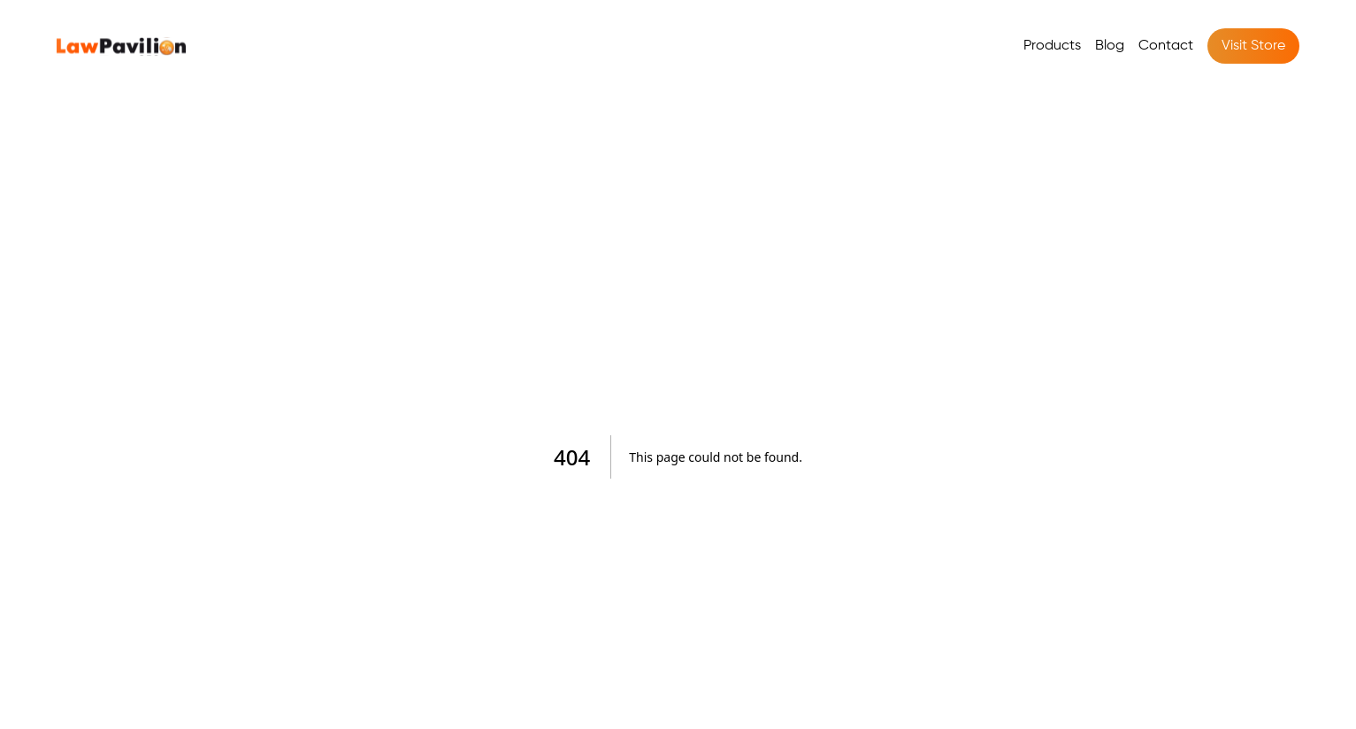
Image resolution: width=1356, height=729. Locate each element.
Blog (1109, 46)
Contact (1165, 46)
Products (1052, 46)
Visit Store (1253, 46)
